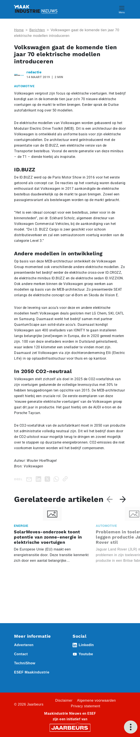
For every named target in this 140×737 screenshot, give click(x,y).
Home (19, 30)
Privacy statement (85, 706)
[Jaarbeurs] (70, 728)
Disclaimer (64, 700)
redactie (33, 72)
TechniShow (24, 663)
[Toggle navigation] (122, 9)
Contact (21, 654)
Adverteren (23, 645)
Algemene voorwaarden (96, 700)
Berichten (37, 30)
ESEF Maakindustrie (31, 672)
